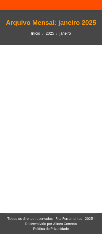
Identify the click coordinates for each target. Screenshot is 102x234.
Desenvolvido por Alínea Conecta (51, 224)
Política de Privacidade (51, 229)
